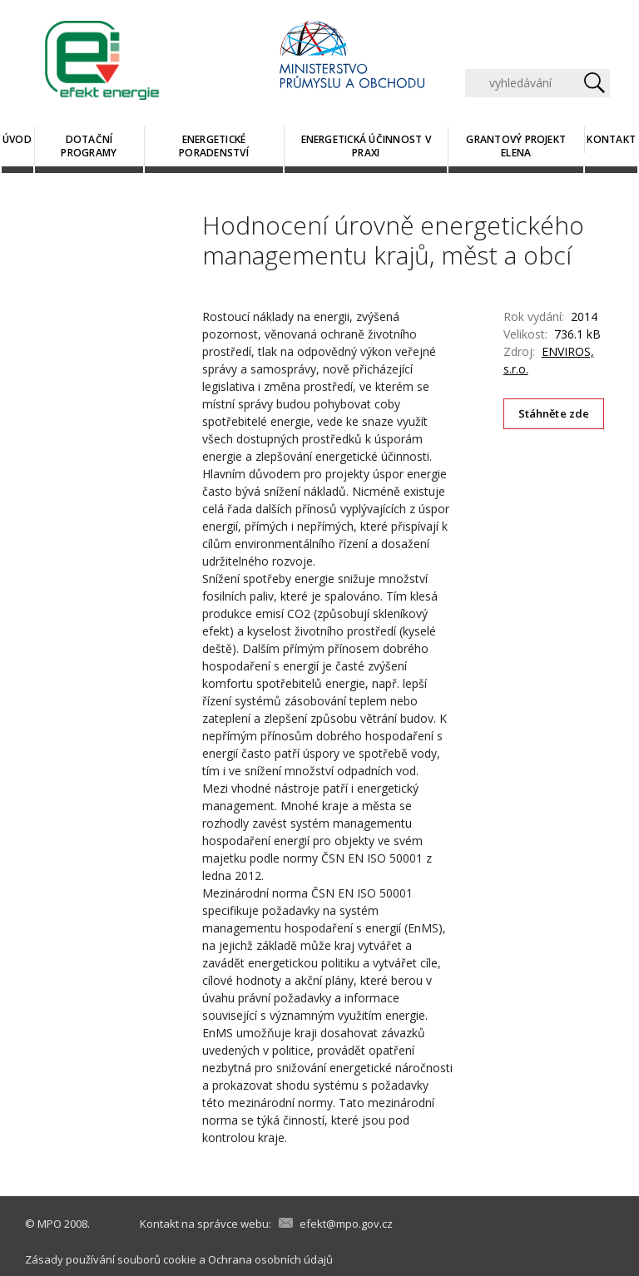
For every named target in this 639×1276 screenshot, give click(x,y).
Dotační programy (88, 146)
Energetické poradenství (214, 146)
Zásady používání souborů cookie (110, 1259)
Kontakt (611, 139)
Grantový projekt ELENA (516, 146)
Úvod (17, 139)
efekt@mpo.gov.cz (346, 1223)
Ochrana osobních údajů (270, 1259)
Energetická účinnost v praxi (366, 146)
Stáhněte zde (554, 413)
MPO (49, 1223)
